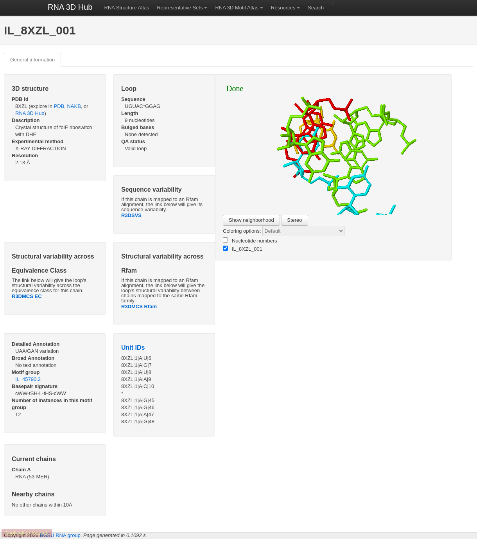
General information (32, 60)
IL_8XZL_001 (242, 249)
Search (316, 8)
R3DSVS (131, 215)
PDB (59, 106)
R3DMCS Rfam (139, 306)
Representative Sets (180, 8)
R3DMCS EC (27, 296)
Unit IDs (133, 347)
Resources (283, 8)
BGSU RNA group (60, 535)
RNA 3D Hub (70, 7)
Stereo (294, 220)
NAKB (74, 106)
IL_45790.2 (28, 379)
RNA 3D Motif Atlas (236, 8)
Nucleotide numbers (250, 240)
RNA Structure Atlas (126, 8)
